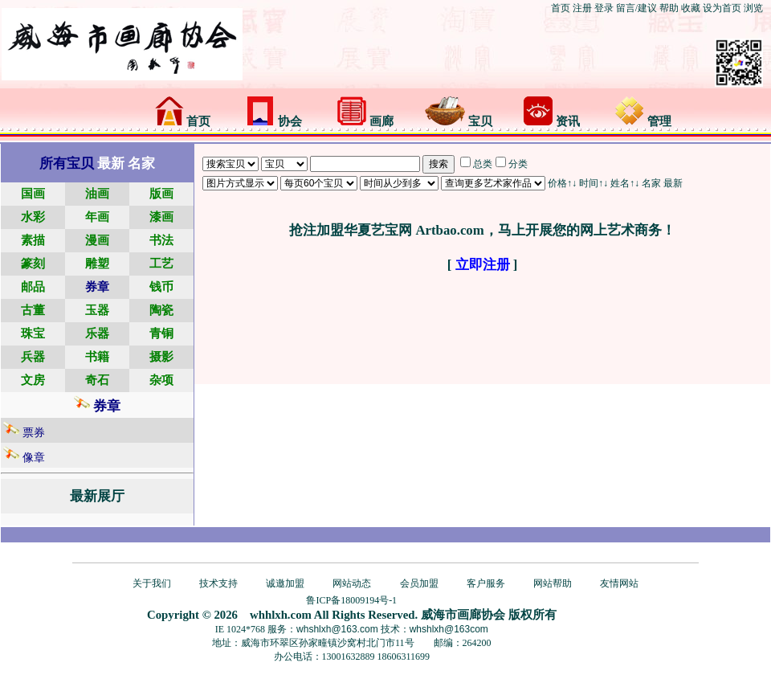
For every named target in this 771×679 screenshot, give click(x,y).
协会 (274, 121)
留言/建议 (636, 8)
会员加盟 (419, 583)
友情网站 (619, 583)
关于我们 (152, 583)
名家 (651, 183)
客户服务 (486, 583)
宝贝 (458, 121)
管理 (643, 121)
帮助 (669, 8)
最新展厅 (97, 496)
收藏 (690, 8)
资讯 (552, 121)
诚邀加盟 (285, 583)
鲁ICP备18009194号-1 (351, 600)
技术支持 (218, 583)
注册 (582, 8)
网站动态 (351, 583)
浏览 (753, 8)
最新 (673, 183)
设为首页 (722, 8)
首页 (560, 8)
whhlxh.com (281, 614)
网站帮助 (552, 583)
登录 (604, 8)
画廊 (365, 121)
